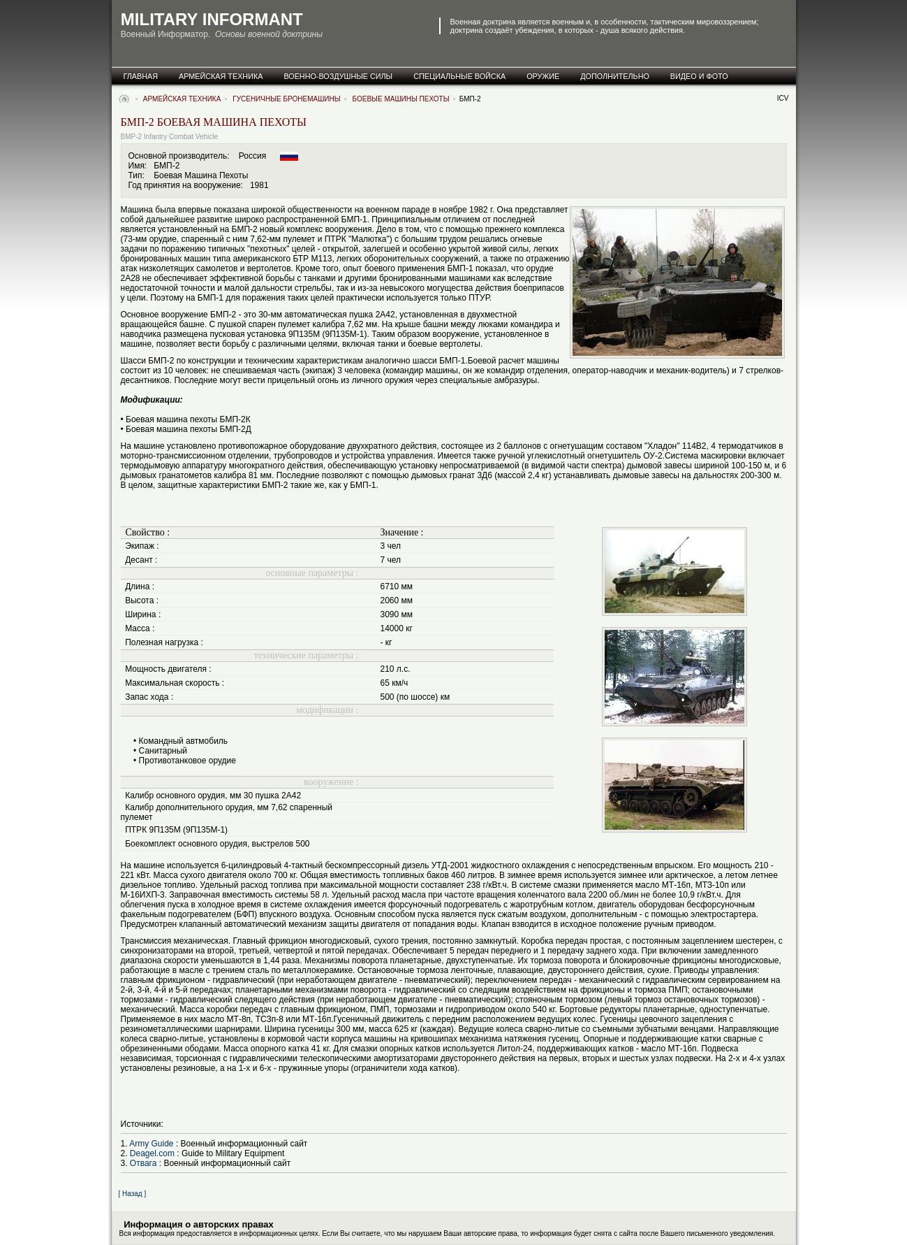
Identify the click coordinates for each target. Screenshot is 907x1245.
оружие (542, 76)
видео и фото (699, 76)
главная (141, 76)
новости (142, 92)
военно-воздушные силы (337, 76)
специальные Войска (459, 76)
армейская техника (221, 76)
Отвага (143, 1163)
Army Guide (151, 1144)
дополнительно (614, 76)
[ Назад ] (133, 1193)
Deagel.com (152, 1153)
